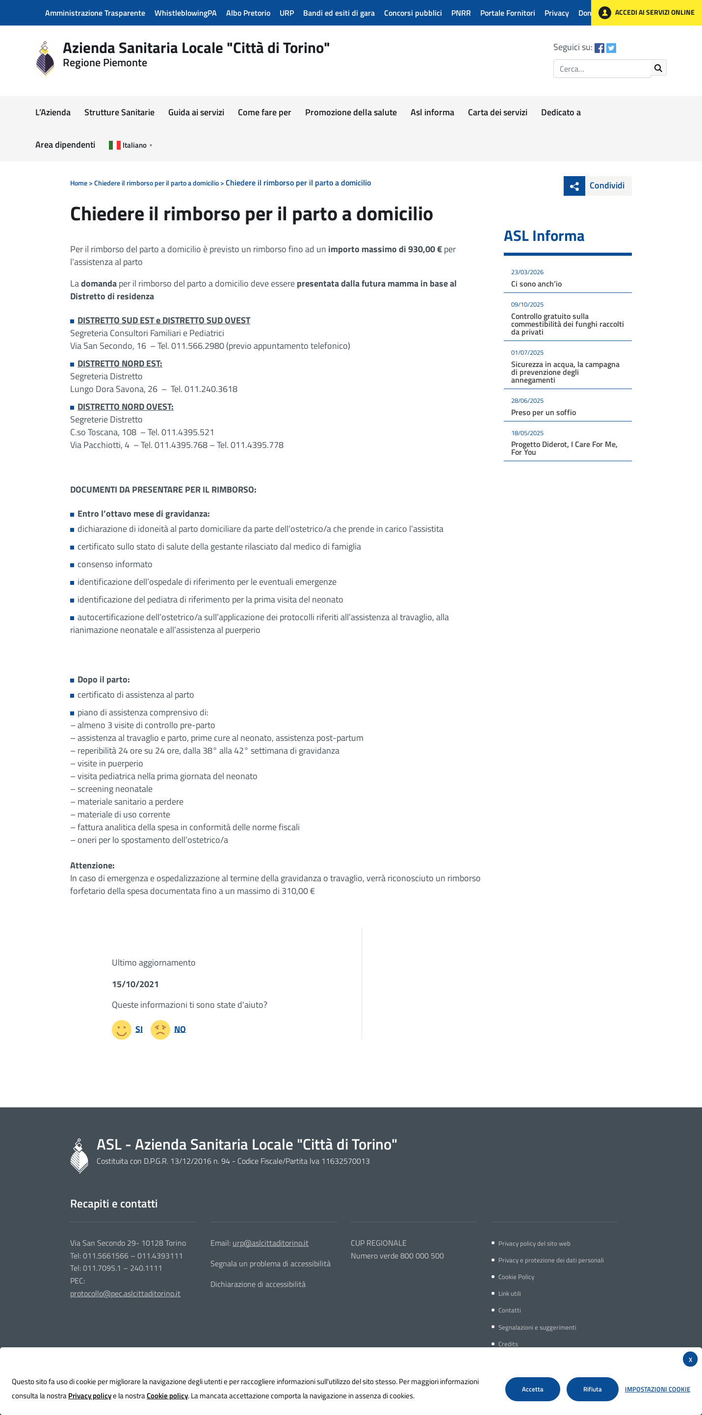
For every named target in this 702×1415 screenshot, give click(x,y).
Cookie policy (167, 1395)
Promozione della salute (351, 112)
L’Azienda (53, 112)
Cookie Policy (516, 1277)
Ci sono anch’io (536, 283)
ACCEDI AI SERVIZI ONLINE (646, 12)
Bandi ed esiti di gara (339, 13)
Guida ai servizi (196, 112)
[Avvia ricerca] (658, 67)
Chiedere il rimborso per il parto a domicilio (156, 183)
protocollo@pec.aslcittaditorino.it (125, 1293)
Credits (508, 1344)
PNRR (461, 13)
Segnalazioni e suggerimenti (537, 1327)
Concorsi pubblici (413, 13)
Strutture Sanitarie (119, 112)
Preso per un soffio (543, 412)
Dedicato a (561, 112)
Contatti (509, 1310)
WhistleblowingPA (186, 13)
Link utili (509, 1293)
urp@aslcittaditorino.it (271, 1243)
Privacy (557, 13)
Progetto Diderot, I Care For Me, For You (564, 448)
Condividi (594, 185)
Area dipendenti (65, 144)
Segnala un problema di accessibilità (270, 1263)
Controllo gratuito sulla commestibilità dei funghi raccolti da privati (567, 324)
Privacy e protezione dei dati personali (551, 1260)
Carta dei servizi (497, 112)
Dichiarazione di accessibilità (258, 1284)
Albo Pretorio (248, 13)
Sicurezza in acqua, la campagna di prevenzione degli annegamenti (565, 372)
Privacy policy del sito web (534, 1243)
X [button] (690, 1359)
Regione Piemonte (105, 62)
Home (78, 183)
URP (287, 13)
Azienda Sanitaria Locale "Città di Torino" (196, 47)
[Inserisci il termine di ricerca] (602, 68)
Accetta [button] (533, 1389)
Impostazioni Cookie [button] (657, 1389)
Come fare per (264, 112)
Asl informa (432, 112)
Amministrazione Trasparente (95, 13)
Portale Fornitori (507, 13)
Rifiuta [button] (592, 1389)
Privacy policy (89, 1395)
